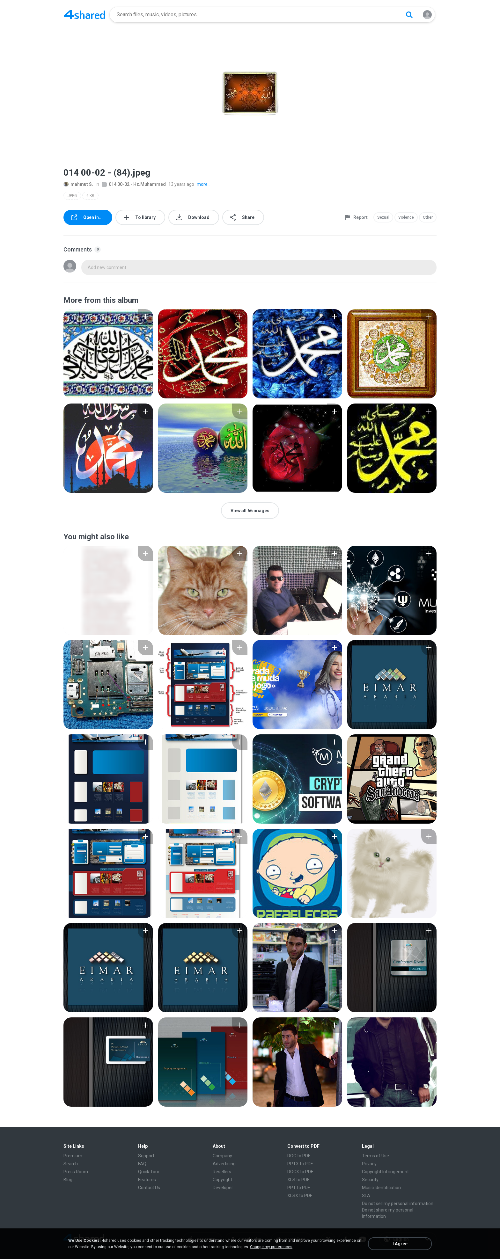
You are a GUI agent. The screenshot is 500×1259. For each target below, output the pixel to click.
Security (370, 1179)
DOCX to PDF (300, 1171)
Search (70, 1163)
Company (222, 1155)
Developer (223, 1187)
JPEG (72, 195)
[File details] (108, 353)
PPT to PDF (298, 1187)
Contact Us (149, 1187)
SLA (366, 1195)
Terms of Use (375, 1155)
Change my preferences (271, 1247)
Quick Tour (148, 1171)
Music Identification (381, 1187)
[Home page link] (84, 14)
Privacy (369, 1163)
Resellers (222, 1171)
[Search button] (409, 14)
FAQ (142, 1163)
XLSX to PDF (299, 1195)
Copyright (222, 1179)
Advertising (224, 1163)
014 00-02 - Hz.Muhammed (134, 184)
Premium (72, 1155)
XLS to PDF (298, 1179)
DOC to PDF (298, 1155)
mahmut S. (78, 184)
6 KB (90, 195)
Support (146, 1155)
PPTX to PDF (300, 1163)
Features (147, 1179)
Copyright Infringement (385, 1171)
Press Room (75, 1171)
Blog (67, 1179)
